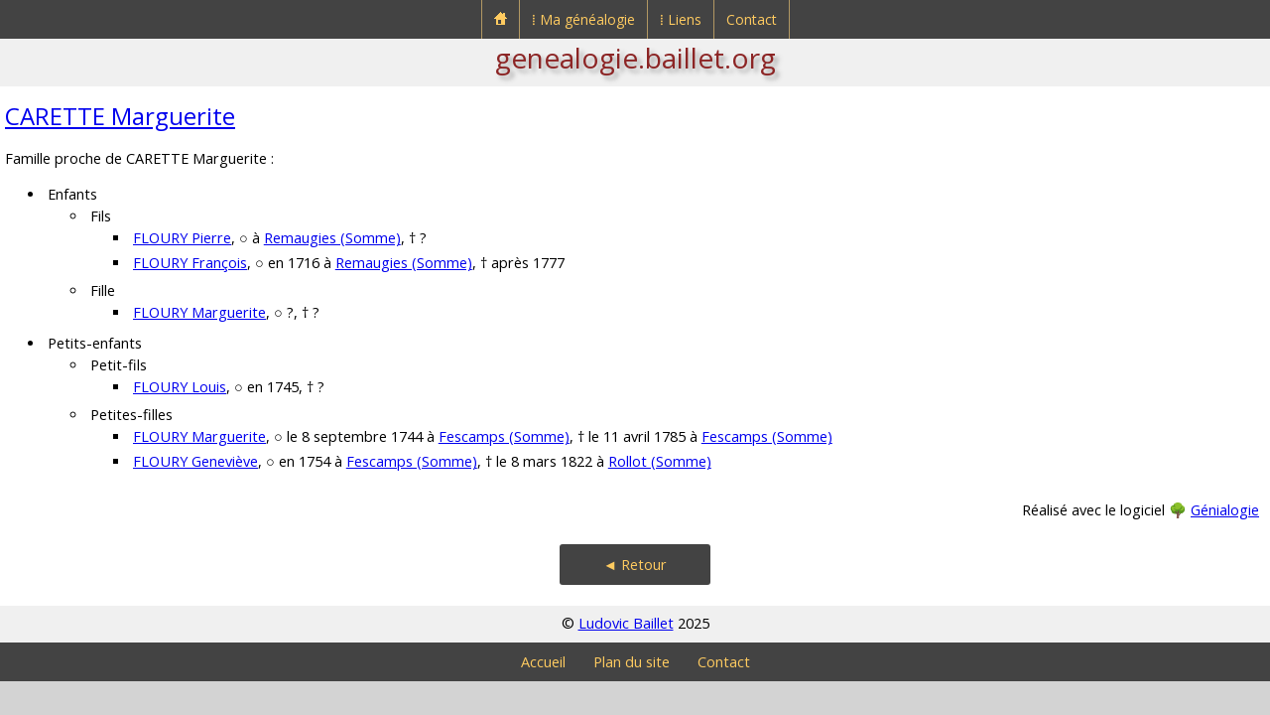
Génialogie (1225, 509)
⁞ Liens (680, 19)
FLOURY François (190, 262)
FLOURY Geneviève (195, 461)
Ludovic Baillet (626, 623)
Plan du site (631, 661)
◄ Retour (635, 564)
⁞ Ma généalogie (583, 19)
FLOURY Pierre (182, 237)
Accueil (543, 661)
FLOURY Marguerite (199, 312)
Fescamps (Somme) (504, 436)
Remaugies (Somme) (332, 237)
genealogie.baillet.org (635, 57)
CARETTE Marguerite (120, 115)
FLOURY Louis (179, 386)
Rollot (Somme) (659, 461)
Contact (751, 19)
